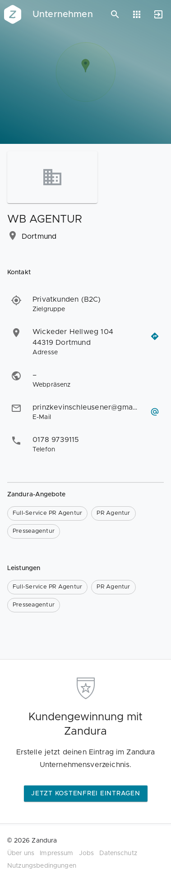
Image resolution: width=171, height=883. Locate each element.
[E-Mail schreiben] (155, 412)
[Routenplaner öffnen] (155, 336)
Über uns (20, 853)
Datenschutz (118, 853)
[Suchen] (115, 14)
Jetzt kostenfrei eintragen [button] (85, 793)
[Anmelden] (158, 14)
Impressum (56, 853)
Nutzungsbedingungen (41, 866)
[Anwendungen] (137, 14)
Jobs (86, 853)
